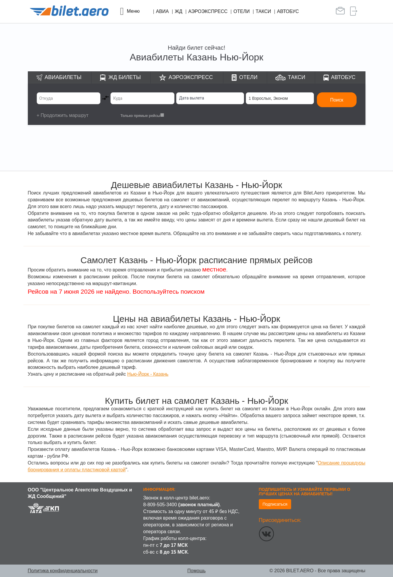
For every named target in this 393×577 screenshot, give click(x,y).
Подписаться (275, 504)
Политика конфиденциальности (63, 570)
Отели (241, 11)
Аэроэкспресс (208, 11)
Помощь (196, 570)
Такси (263, 11)
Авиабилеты (63, 77)
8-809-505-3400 (160, 504)
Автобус (288, 11)
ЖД (178, 11)
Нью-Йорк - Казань (147, 374)
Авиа (162, 11)
